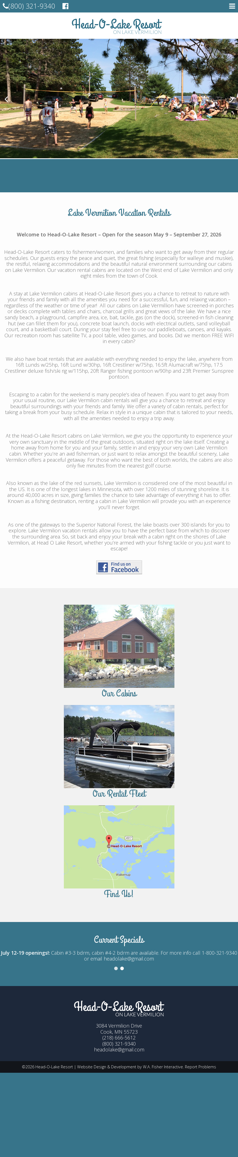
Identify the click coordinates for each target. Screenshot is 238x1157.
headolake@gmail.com (119, 1049)
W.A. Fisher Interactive (163, 1066)
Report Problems (200, 1066)
